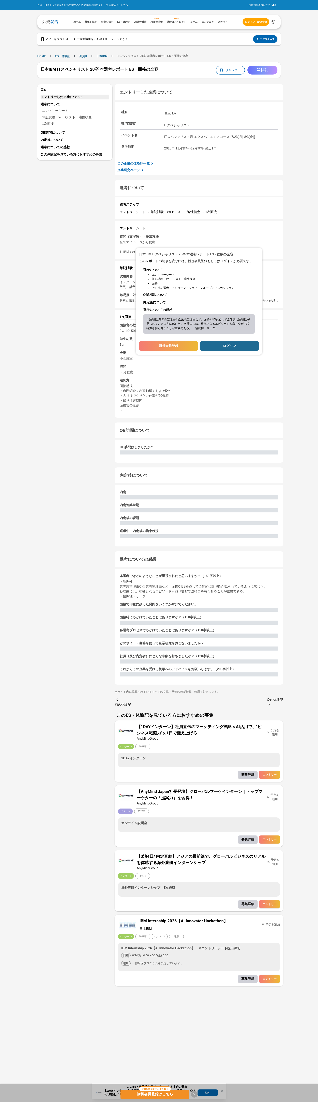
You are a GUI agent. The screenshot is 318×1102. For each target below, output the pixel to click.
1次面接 (48, 123)
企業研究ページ (131, 170)
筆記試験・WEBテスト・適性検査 (67, 117)
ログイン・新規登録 (256, 21)
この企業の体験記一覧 (136, 163)
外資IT (83, 56)
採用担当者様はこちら (261, 5)
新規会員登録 (168, 346)
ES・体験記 (62, 56)
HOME (41, 56)
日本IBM (102, 56)
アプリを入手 (265, 39)
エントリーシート (55, 110)
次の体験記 (275, 702)
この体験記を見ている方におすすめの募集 (71, 154)
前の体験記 (123, 701)
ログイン (229, 346)
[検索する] (273, 21)
